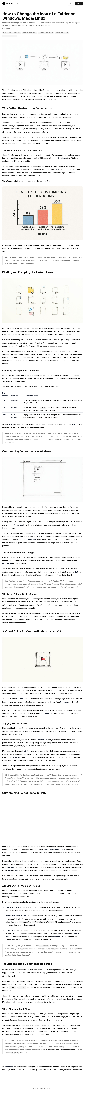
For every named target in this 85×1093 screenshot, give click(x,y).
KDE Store (71, 907)
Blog (16, 4)
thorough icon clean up (11, 1034)
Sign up (79, 3)
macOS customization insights (43, 760)
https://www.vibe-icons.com (70, 1070)
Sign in (71, 3)
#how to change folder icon (11, 33)
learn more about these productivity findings (46, 173)
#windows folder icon (9, 36)
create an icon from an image (43, 543)
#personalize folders (62, 33)
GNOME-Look (56, 907)
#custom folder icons (29, 33)
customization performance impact (60, 1050)
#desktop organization (46, 33)
